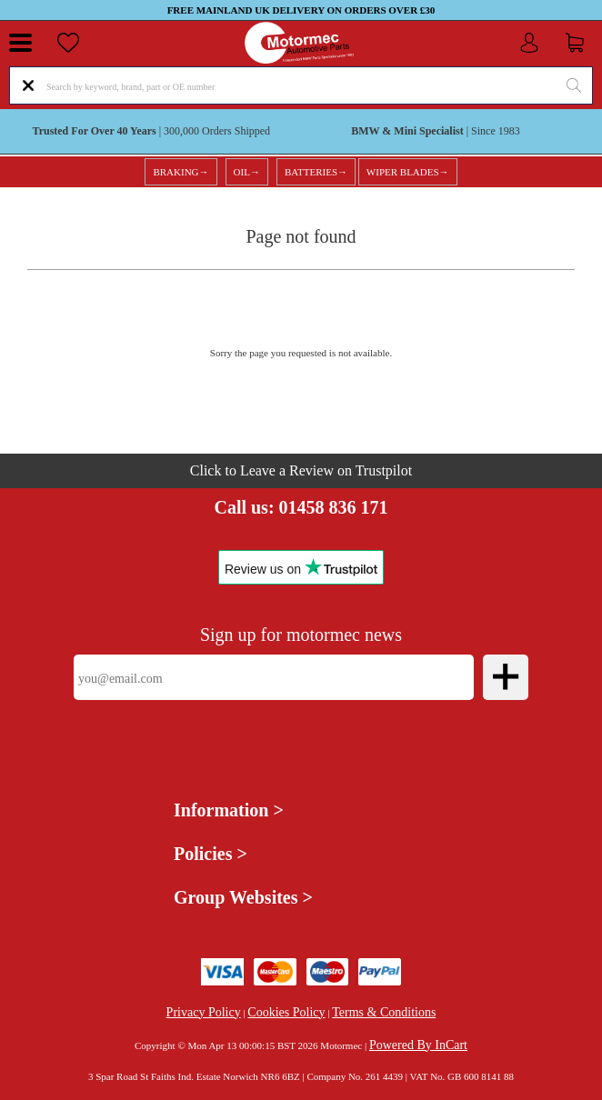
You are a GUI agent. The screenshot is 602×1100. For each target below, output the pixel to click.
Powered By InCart (418, 1045)
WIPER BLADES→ (407, 171)
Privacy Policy (203, 1012)
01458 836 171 (333, 507)
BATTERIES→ (316, 171)
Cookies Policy (286, 1012)
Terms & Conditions (384, 1012)
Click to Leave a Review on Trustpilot (301, 470)
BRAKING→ (180, 171)
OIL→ (247, 171)
